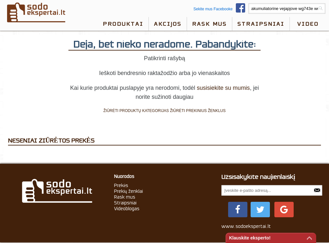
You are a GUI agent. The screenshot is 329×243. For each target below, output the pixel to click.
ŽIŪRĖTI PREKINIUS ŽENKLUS (198, 110)
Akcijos (168, 24)
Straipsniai (260, 24)
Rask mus (209, 24)
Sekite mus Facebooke (220, 9)
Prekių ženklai (128, 191)
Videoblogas (126, 208)
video (308, 24)
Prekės (121, 185)
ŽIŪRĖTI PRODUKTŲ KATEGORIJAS (136, 110)
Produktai (123, 24)
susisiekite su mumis (223, 88)
